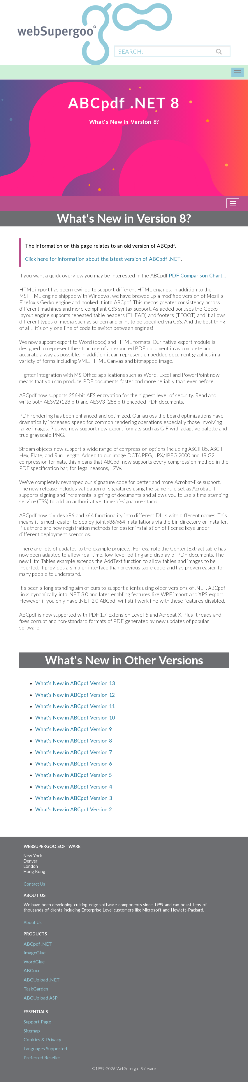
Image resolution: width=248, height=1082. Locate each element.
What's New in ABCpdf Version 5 (73, 775)
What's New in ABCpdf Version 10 (75, 718)
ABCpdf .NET (38, 943)
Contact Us (34, 884)
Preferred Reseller (42, 1057)
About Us (33, 922)
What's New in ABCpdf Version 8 (73, 741)
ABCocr (32, 970)
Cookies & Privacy (42, 1039)
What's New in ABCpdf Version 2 (73, 809)
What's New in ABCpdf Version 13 (75, 683)
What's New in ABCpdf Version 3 (73, 798)
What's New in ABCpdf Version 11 (75, 706)
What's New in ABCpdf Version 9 (73, 729)
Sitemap (32, 1030)
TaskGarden (36, 988)
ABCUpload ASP (41, 997)
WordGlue (34, 961)
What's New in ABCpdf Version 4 (73, 787)
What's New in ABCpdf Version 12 (75, 695)
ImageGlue (34, 952)
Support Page (37, 1021)
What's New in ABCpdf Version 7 (73, 752)
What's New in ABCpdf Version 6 (73, 764)
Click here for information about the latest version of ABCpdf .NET (103, 259)
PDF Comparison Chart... (197, 275)
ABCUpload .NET (42, 979)
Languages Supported (45, 1048)
